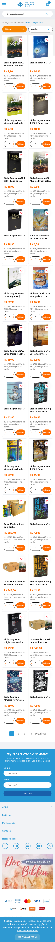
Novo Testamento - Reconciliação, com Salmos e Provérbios (40, 237)
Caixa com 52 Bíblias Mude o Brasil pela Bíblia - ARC (14, 583)
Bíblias (21, 22)
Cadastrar (27, 793)
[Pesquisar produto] (48, 15)
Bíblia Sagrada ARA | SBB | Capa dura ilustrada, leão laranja (40, 583)
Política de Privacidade (27, 930)
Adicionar (20, 86)
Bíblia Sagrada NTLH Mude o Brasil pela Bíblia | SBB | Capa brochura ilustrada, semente (14, 122)
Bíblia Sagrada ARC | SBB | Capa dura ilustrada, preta (14, 179)
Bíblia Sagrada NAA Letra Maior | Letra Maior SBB (14, 352)
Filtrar (14, 29)
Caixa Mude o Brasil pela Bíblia (14, 525)
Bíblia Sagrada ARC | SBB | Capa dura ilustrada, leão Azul (40, 410)
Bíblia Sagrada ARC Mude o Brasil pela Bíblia (39, 179)
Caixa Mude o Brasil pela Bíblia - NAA (40, 641)
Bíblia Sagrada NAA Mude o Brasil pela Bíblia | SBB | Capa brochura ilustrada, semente (14, 64)
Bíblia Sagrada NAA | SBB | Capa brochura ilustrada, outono (40, 468)
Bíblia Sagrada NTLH (40, 62)
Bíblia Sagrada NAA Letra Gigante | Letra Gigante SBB (14, 295)
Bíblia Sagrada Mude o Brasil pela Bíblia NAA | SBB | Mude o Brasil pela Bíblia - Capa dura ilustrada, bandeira (14, 468)
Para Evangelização (35, 22)
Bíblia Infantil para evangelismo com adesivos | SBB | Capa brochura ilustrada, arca (40, 295)
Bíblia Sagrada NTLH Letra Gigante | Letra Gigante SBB (40, 352)
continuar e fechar (27, 937)
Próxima (40, 733)
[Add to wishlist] (21, 40)
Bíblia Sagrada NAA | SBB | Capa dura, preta (40, 122)
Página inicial (10, 22)
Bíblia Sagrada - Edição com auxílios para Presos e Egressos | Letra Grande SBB (14, 641)
